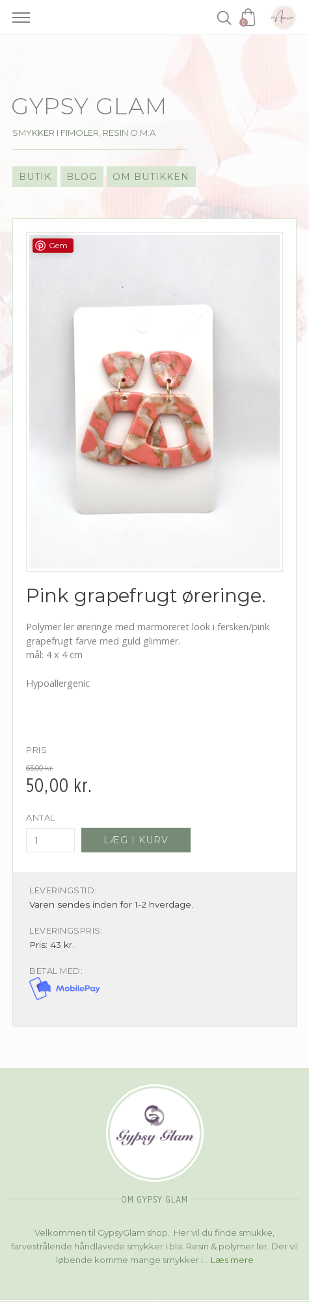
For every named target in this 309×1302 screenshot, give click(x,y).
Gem (58, 245)
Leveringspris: (66, 931)
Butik (35, 177)
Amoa (284, 18)
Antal (40, 818)
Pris (36, 750)
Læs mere (232, 1260)
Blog (81, 177)
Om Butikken (151, 177)
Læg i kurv (135, 840)
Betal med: (56, 971)
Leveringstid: (63, 890)
